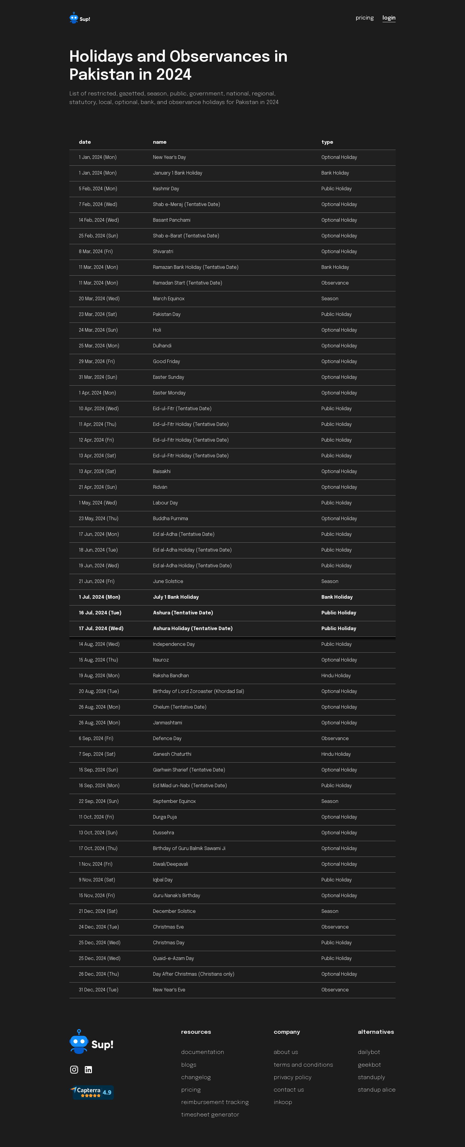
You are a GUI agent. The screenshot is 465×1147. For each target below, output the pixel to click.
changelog (196, 1078)
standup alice (377, 1090)
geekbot (369, 1065)
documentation (202, 1052)
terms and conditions (303, 1065)
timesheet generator (210, 1115)
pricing (191, 1090)
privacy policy (293, 1078)
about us (286, 1052)
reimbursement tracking (215, 1103)
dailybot (369, 1052)
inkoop (283, 1103)
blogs (188, 1065)
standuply (371, 1078)
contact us (289, 1090)
